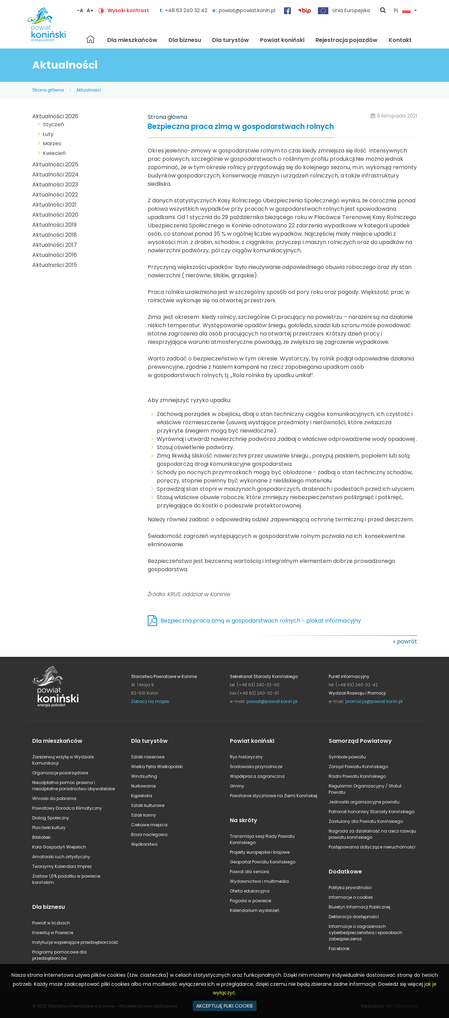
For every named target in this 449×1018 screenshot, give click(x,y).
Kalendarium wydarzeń (254, 910)
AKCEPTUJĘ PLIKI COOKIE (224, 1005)
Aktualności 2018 (54, 235)
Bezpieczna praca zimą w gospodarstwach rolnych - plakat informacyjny (261, 621)
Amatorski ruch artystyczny (61, 857)
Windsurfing (144, 776)
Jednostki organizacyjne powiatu (364, 802)
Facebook (339, 948)
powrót (407, 641)
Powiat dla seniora (249, 872)
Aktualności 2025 (55, 164)
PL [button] (402, 11)
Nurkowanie (143, 786)
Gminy (237, 786)
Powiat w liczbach (51, 923)
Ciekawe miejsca (149, 825)
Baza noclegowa (149, 834)
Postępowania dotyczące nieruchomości (372, 847)
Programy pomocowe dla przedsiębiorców (59, 955)
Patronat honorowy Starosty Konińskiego (371, 812)
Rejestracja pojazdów (347, 40)
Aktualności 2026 (55, 116)
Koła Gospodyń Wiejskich (59, 847)
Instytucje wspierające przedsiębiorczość (75, 942)
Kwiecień (54, 153)
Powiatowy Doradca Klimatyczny (67, 808)
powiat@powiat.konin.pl (247, 10)
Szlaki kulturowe (147, 805)
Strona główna (90, 39)
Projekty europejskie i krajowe (260, 852)
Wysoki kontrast (128, 10)
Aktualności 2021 (54, 205)
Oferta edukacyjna (249, 891)
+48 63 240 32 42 (187, 10)
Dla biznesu (185, 40)
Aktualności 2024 (55, 175)
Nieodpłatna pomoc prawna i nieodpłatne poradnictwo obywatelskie (73, 786)
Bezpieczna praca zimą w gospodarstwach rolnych (241, 126)
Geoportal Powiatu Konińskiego (262, 862)
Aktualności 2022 (55, 195)
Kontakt (400, 40)
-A (80, 10)
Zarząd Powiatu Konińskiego (358, 766)
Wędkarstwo (144, 844)
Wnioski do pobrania (54, 798)
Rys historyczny (246, 757)
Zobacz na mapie (150, 701)
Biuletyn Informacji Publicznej (359, 907)
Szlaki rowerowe (147, 757)
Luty (48, 134)
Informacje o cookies (351, 897)
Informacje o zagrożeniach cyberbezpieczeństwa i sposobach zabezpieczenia (365, 932)
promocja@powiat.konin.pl (374, 701)
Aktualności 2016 (54, 255)
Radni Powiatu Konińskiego (357, 776)
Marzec (52, 143)
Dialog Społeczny (50, 818)
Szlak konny (143, 815)
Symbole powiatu (347, 757)
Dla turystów (230, 40)
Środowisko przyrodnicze (256, 766)
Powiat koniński (282, 40)
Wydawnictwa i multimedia (259, 881)
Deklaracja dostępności (354, 917)
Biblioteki (41, 837)
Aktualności (88, 90)
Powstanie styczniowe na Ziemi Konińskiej (273, 796)
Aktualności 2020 (55, 215)
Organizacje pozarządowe (60, 773)
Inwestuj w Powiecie (52, 933)
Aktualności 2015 (54, 265)
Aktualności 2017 (54, 245)
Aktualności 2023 (55, 185)
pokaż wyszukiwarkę (383, 10)
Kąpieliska (141, 796)
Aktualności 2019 (54, 225)
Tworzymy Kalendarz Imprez (62, 866)
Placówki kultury (49, 827)
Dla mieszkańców (132, 40)
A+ (90, 10)
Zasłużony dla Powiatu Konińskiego (366, 821)
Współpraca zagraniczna (257, 776)
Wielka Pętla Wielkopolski (157, 766)
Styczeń (53, 124)
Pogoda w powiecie (250, 901)
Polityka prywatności (350, 887)
